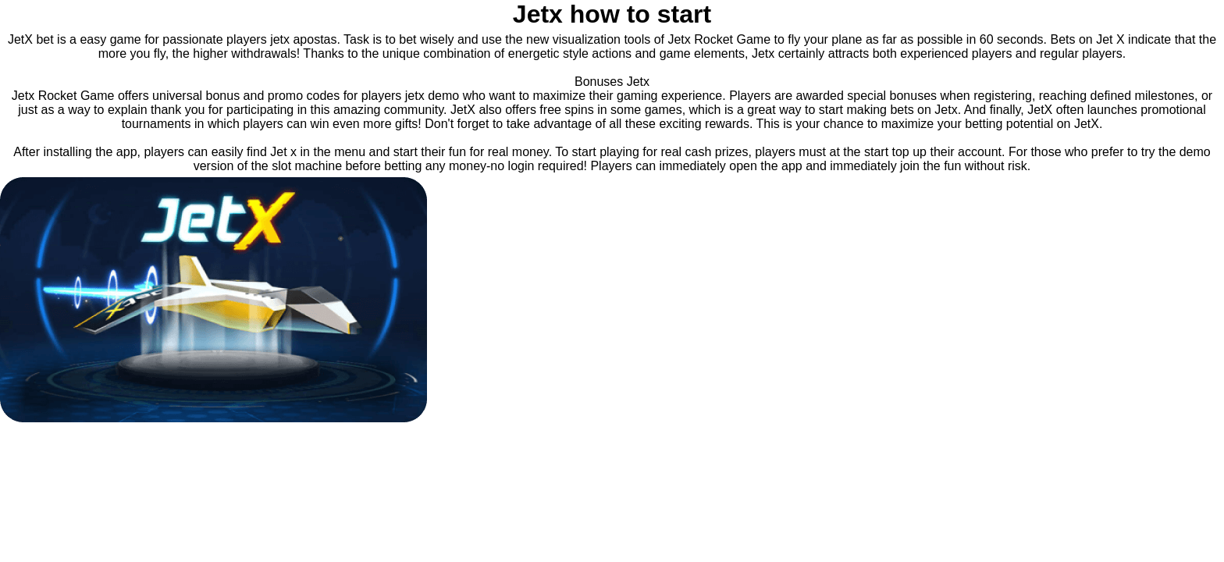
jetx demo (432, 95)
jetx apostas (303, 39)
